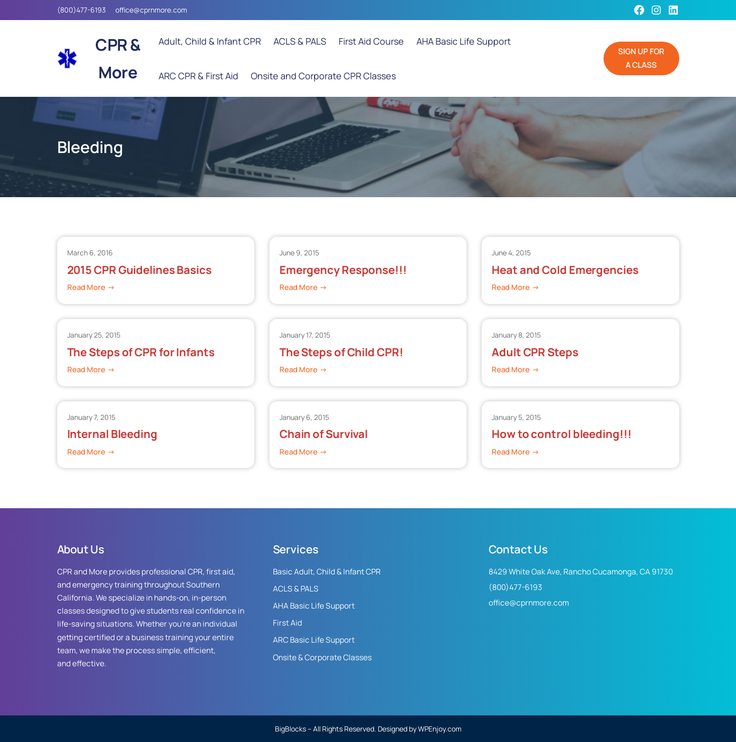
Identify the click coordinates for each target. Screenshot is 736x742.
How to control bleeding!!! (561, 434)
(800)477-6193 (81, 10)
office (124, 10)
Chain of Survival (323, 434)
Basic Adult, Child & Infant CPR (327, 571)
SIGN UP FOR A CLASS (641, 58)
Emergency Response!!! (343, 270)
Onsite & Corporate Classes (322, 657)
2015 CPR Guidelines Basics (139, 270)
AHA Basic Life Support (314, 606)
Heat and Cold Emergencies (565, 270)
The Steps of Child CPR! (341, 352)
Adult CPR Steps (535, 352)
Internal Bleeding (112, 434)
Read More (91, 287)
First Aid (287, 623)
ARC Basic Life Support (314, 640)
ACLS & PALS (296, 588)
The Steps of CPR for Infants (141, 352)
